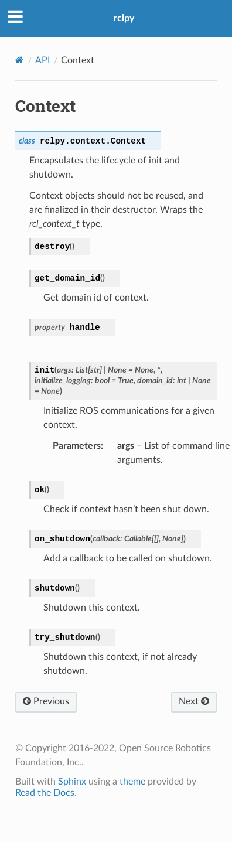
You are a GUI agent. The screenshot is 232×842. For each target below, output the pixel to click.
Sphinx (72, 781)
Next (194, 701)
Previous (46, 701)
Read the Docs (44, 792)
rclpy (124, 18)
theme (132, 781)
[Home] (19, 60)
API (42, 60)
